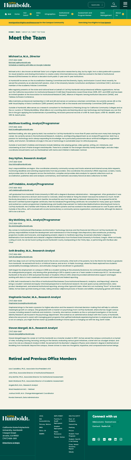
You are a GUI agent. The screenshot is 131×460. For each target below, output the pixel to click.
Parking (72, 427)
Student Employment (58, 427)
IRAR (8, 14)
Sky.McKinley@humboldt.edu (21, 226)
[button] (96, 4)
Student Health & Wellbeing (74, 440)
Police (71, 430)
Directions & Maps (11, 443)
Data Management (106, 14)
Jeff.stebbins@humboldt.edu (21, 190)
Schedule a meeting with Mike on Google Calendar (30, 65)
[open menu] (125, 4)
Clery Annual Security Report (74, 447)
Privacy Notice (45, 424)
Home (17, 14)
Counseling (73, 424)
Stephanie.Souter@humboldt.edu (23, 303)
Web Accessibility (44, 420)
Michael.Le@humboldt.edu (20, 63)
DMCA (41, 427)
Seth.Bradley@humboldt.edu (21, 257)
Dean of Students (72, 420)
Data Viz (38, 14)
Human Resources (57, 433)
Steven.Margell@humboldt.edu (21, 334)
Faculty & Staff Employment (58, 421)
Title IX (42, 430)
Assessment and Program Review (85, 14)
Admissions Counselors (104, 422)
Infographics (50, 14)
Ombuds (71, 452)
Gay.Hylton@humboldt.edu (20, 164)
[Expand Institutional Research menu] (72, 14)
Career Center (59, 437)
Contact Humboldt (102, 426)
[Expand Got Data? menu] (31, 14)
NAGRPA (41, 434)
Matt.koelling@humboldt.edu (21, 129)
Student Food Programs (74, 435)
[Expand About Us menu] (123, 14)
